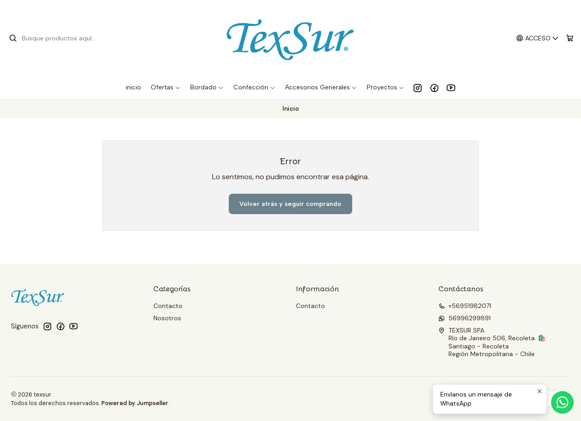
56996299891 (464, 318)
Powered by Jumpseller (134, 403)
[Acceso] (537, 38)
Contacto (167, 306)
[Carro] (570, 38)
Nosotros (167, 318)
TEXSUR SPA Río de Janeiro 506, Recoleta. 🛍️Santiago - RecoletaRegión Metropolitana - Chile (492, 342)
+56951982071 (464, 306)
